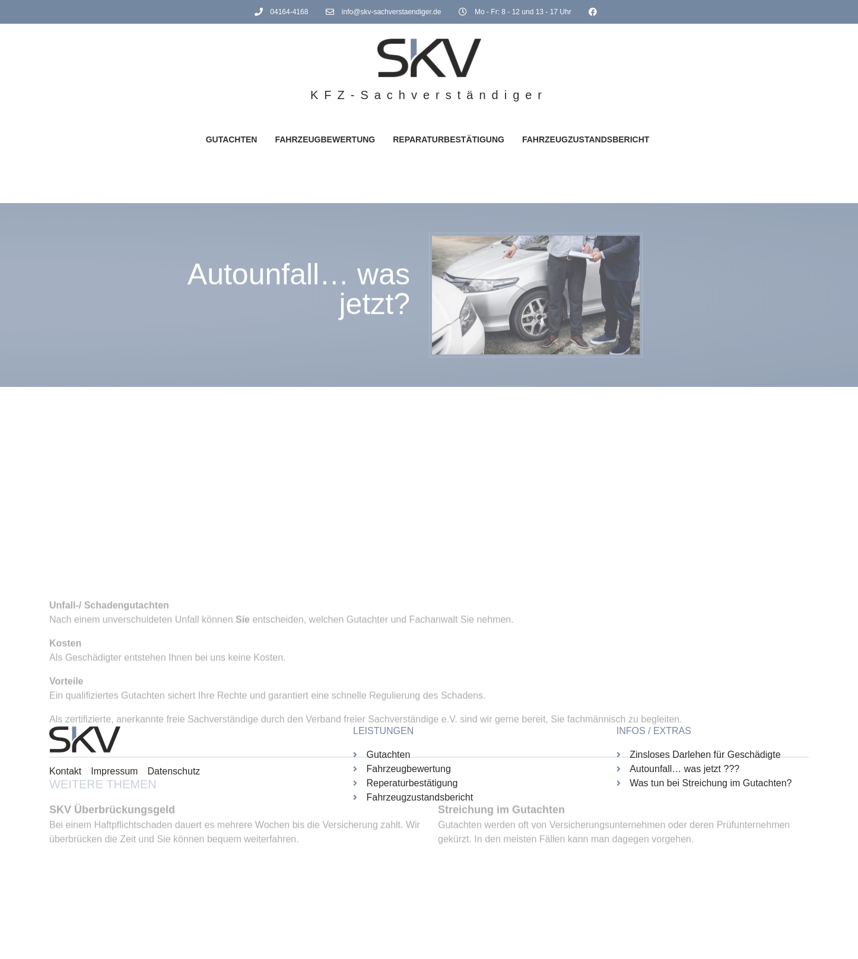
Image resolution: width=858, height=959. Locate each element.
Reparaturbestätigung (448, 139)
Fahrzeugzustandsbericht (585, 139)
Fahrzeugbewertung (325, 139)
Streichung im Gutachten (501, 893)
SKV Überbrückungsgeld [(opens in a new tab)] (112, 893)
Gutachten (232, 139)
